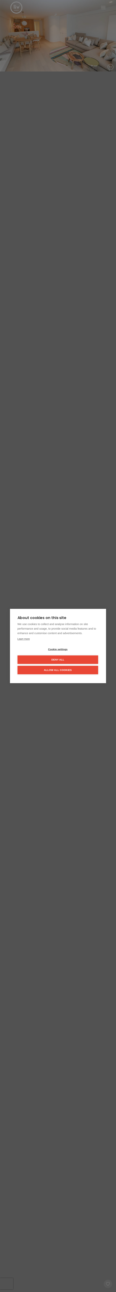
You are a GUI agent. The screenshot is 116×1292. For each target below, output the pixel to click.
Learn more (23, 639)
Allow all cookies (58, 670)
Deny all (57, 659)
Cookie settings (58, 649)
